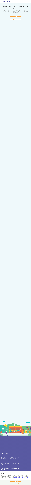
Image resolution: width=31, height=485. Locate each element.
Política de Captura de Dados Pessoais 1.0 (14, 478)
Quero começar (15, 16)
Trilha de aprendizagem (15, 19)
